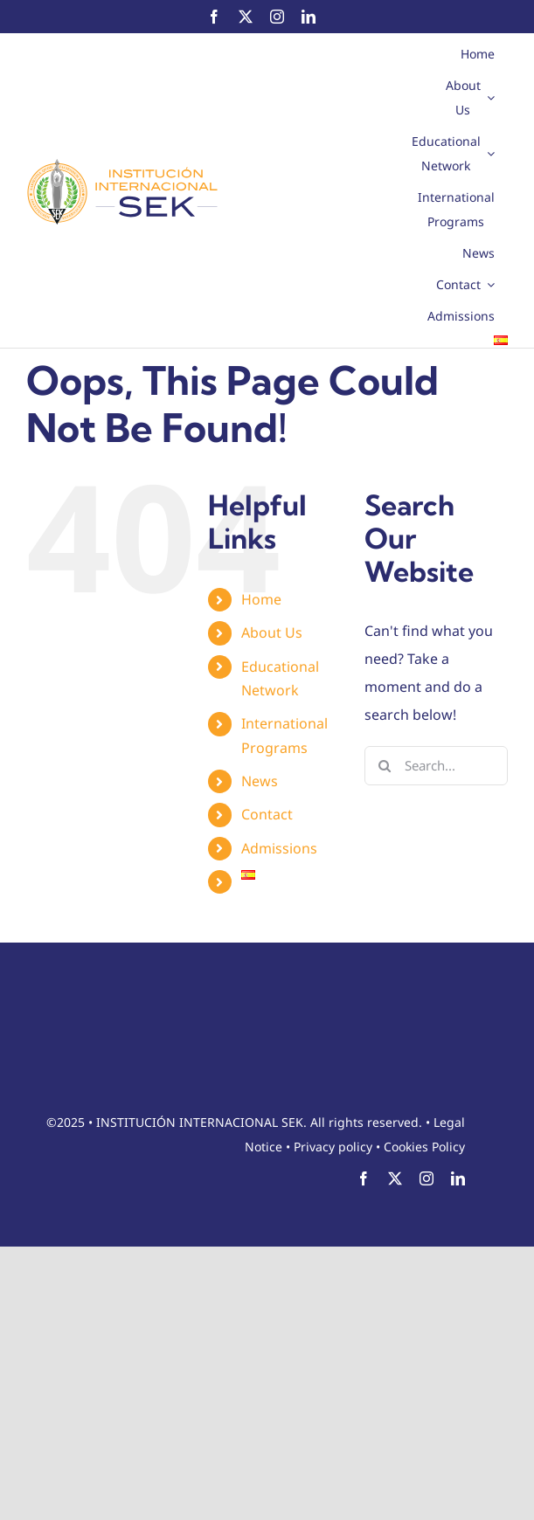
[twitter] (246, 17)
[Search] (384, 765)
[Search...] (436, 765)
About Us (271, 632)
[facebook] (214, 17)
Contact (267, 814)
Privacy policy (333, 1146)
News (259, 781)
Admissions (279, 848)
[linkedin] (309, 17)
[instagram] (277, 17)
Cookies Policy (424, 1146)
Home (261, 599)
